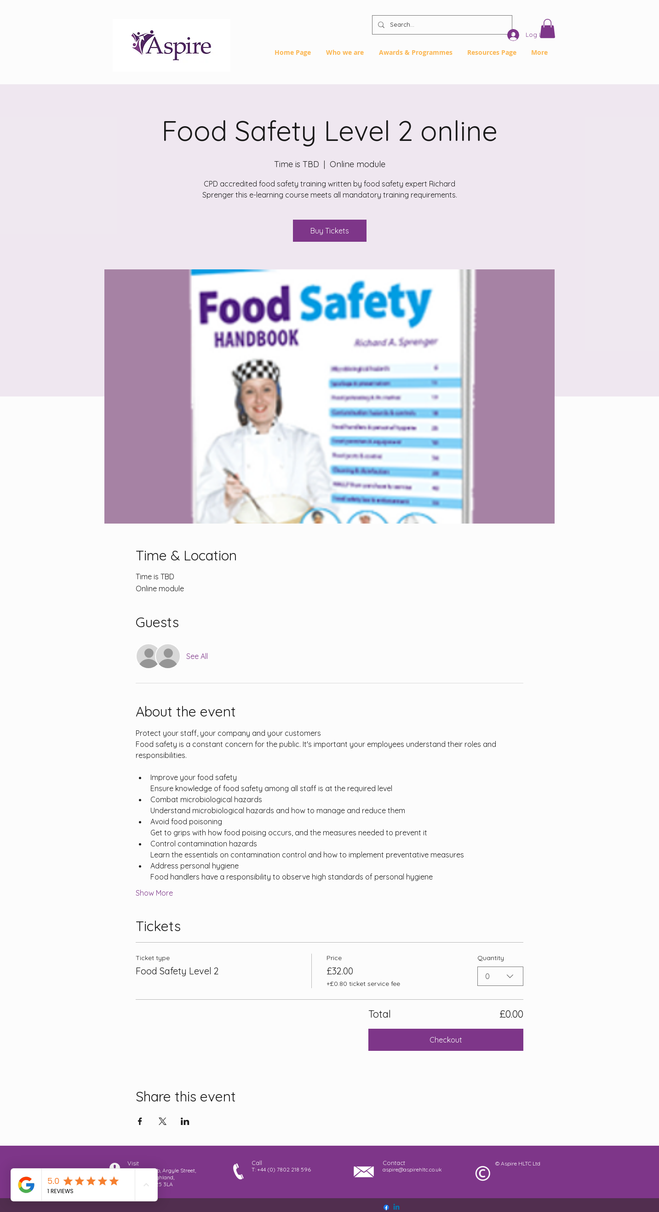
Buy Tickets (329, 230)
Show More (154, 892)
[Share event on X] (162, 1121)
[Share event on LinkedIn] (185, 1121)
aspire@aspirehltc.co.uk (412, 1169)
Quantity (490, 958)
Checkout (446, 1039)
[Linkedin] (396, 1207)
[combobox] (500, 976)
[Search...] (441, 25)
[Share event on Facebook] (140, 1121)
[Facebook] (386, 1207)
